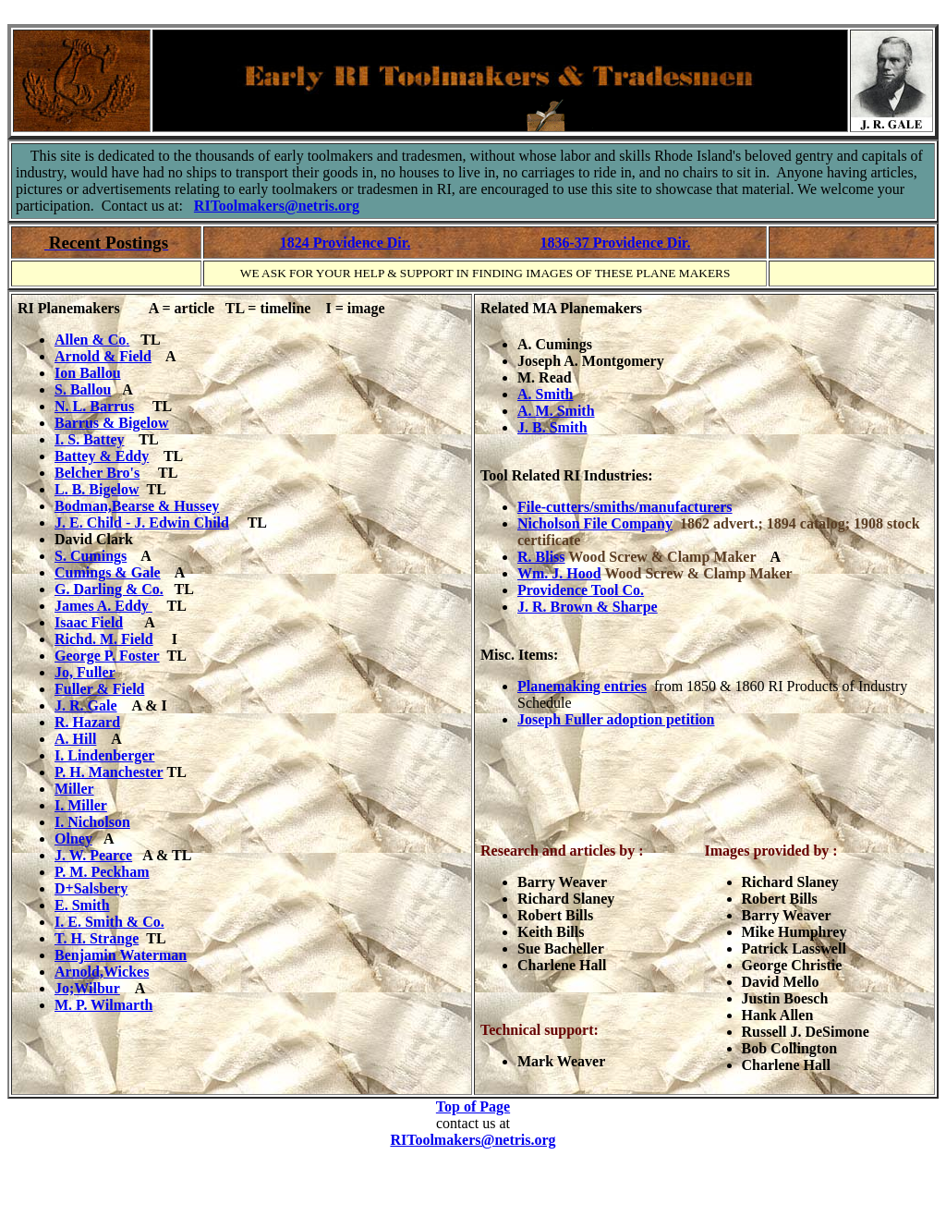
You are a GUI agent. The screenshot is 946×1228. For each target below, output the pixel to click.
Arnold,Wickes (102, 971)
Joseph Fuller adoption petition (616, 719)
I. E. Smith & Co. (109, 922)
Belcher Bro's (97, 472)
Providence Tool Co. (580, 590)
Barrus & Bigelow (112, 423)
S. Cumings (91, 556)
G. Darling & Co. (109, 589)
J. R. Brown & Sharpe (587, 606)
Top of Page (473, 1106)
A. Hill (75, 739)
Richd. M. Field (104, 639)
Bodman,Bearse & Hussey (137, 506)
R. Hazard (87, 722)
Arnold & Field (103, 356)
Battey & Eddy (102, 456)
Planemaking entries (582, 686)
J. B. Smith (552, 427)
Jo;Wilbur (87, 988)
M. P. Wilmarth (103, 1005)
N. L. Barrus (94, 406)
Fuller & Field (99, 689)
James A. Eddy (103, 606)
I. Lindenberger (104, 755)
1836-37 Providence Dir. (615, 242)
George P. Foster (107, 655)
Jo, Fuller (85, 672)
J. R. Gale (86, 705)
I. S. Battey (90, 439)
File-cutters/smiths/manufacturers (625, 507)
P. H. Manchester (109, 772)
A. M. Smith (556, 411)
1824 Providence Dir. (345, 242)
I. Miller (81, 805)
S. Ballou (83, 389)
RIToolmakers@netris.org (276, 205)
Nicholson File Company (595, 523)
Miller (74, 788)
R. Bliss (541, 557)
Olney (73, 838)
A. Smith (545, 394)
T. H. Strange (97, 938)
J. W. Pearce (93, 855)
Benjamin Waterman (121, 955)
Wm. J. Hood (559, 573)
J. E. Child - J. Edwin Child (142, 522)
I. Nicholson (92, 822)
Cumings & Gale (108, 572)
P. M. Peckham (102, 872)
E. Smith (82, 905)
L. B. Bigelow (97, 489)
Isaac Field (89, 622)
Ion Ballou (88, 373)
